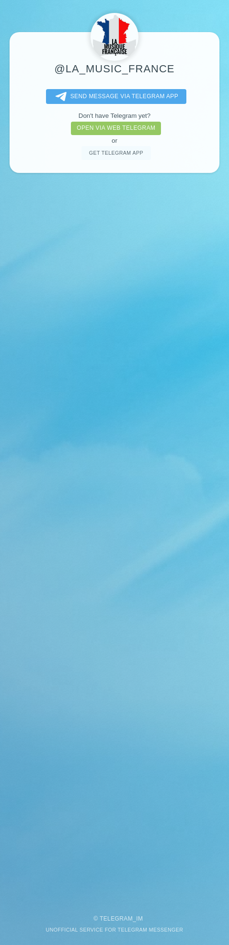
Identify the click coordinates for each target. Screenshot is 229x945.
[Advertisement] (114, 539)
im (139, 918)
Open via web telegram (116, 128)
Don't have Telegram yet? (114, 115)
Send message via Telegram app (115, 97)
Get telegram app (116, 153)
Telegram (116, 918)
